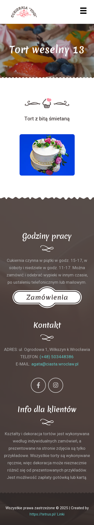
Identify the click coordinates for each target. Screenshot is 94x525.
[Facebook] (38, 385)
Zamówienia (47, 297)
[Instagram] (55, 385)
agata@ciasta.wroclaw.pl (54, 363)
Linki (60, 514)
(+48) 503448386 (57, 356)
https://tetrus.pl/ (43, 514)
